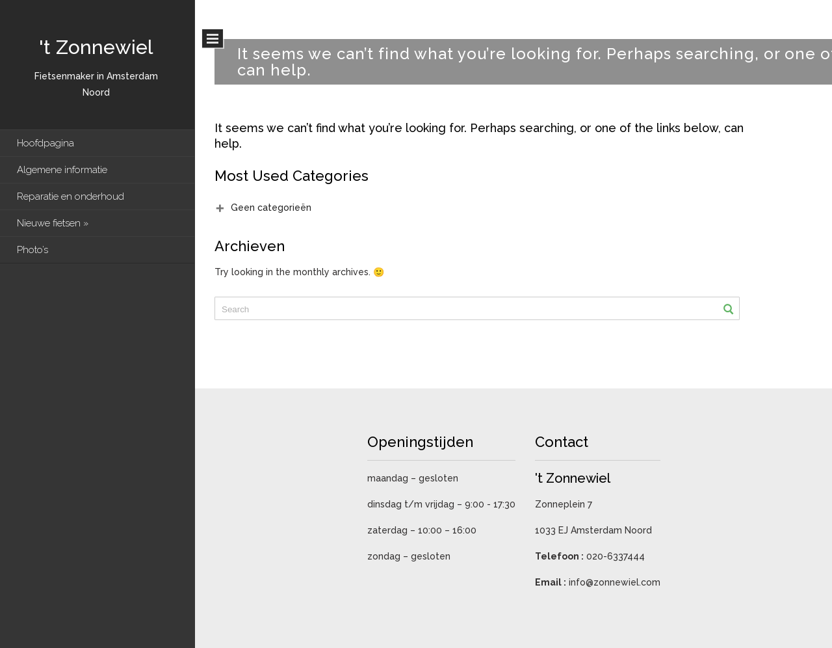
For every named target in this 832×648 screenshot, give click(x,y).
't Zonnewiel (96, 47)
